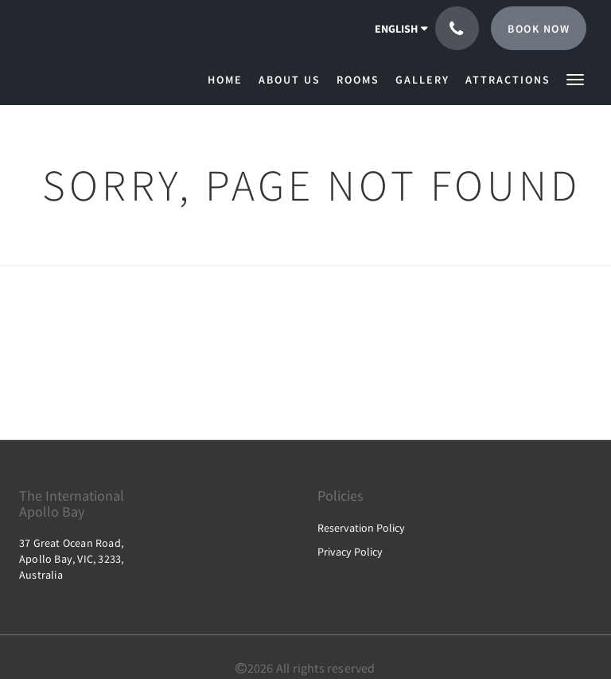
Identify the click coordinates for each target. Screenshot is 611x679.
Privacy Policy (350, 551)
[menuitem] (229, 79)
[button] (575, 78)
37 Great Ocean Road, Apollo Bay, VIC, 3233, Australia (71, 559)
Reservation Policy (361, 528)
